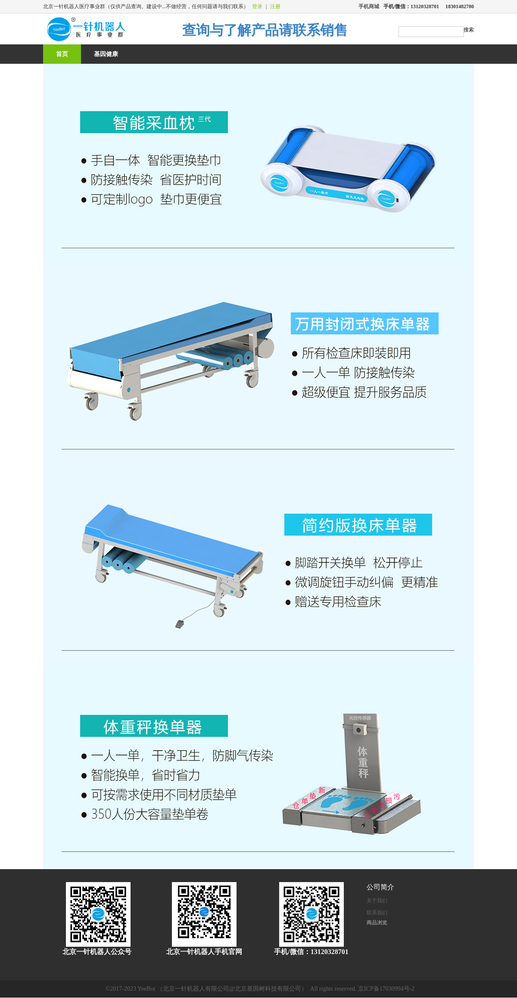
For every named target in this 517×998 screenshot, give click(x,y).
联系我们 (377, 913)
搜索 (469, 30)
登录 (257, 6)
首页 (62, 54)
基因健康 (106, 54)
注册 (275, 6)
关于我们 (377, 901)
